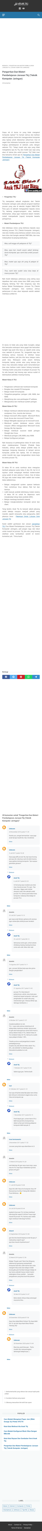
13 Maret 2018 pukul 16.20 (17, 1161)
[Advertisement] (21, 41)
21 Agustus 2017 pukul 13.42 (23, 988)
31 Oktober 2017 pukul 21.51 (18, 1089)
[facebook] (6, 677)
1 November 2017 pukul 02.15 (23, 1115)
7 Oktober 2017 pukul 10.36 (23, 1068)
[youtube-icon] (23, 8)
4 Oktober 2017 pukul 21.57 (18, 1020)
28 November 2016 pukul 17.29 (19, 832)
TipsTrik (24, 1510)
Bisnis (5, 1506)
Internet (12, 1506)
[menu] (4, 15)
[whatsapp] (28, 677)
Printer (28, 1506)
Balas (10, 841)
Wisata (32, 1510)
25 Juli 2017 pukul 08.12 (21, 939)
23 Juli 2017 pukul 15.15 (17, 915)
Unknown (12, 829)
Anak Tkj (16, 878)
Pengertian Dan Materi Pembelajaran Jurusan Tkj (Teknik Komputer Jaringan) (21, 157)
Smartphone (7, 1510)
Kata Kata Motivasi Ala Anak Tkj (16, 1426)
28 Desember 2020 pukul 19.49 (24, 1343)
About (10, 1525)
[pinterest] (21, 677)
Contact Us (17, 1525)
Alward (11, 1231)
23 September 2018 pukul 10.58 (19, 1234)
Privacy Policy (27, 1525)
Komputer (20, 1506)
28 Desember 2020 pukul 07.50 (19, 1317)
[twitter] (13, 677)
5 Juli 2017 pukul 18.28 (16, 853)
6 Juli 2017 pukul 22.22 (21, 881)
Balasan (11, 872)
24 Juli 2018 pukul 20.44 (17, 1208)
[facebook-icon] (20, 8)
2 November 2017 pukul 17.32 (18, 1142)
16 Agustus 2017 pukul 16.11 (18, 964)
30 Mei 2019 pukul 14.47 (21, 1294)
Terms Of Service (16, 1528)
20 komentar (6, 83)
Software (17, 1510)
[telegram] (36, 677)
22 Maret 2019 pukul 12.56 (17, 1257)
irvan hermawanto (15, 1139)
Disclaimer (27, 1528)
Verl (10, 1086)
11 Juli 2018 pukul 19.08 (17, 1185)
